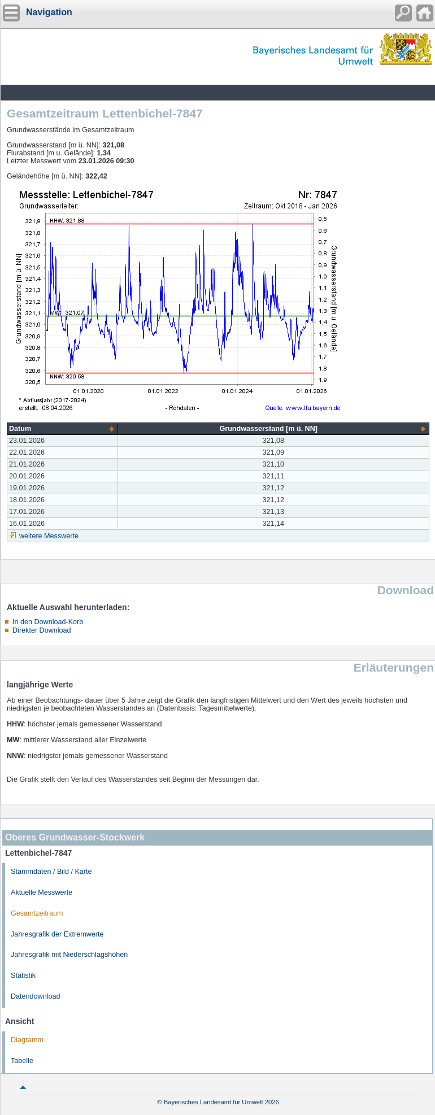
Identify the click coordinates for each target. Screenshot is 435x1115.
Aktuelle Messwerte (41, 892)
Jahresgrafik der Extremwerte (57, 934)
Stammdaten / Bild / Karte (51, 872)
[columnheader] (62, 429)
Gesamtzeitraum (37, 913)
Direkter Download (41, 630)
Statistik (23, 975)
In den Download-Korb (47, 622)
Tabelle (22, 1061)
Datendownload (35, 996)
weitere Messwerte (49, 536)
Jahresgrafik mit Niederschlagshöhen (69, 955)
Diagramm (27, 1040)
